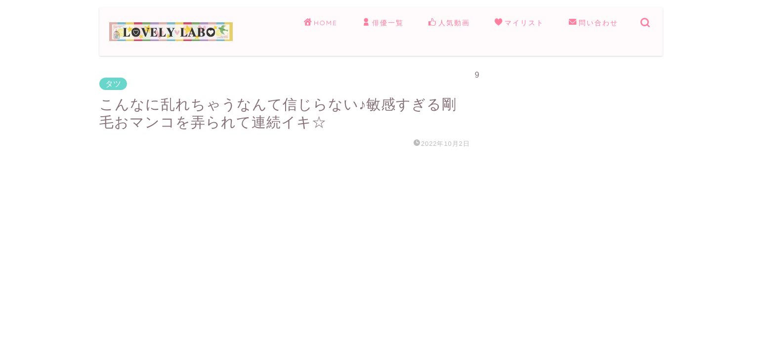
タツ (113, 84)
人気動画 (449, 23)
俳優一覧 (383, 23)
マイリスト (519, 23)
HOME (321, 23)
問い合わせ (593, 23)
